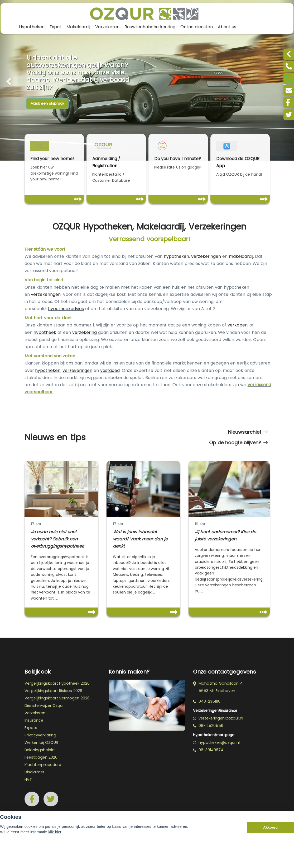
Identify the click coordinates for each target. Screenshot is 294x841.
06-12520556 (208, 725)
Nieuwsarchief (248, 432)
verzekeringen (206, 256)
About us (227, 27)
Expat (55, 27)
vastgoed (110, 370)
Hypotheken (32, 27)
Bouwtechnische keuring (149, 27)
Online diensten (196, 27)
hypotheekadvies (66, 309)
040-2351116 (206, 701)
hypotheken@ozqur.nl (216, 742)
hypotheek (44, 332)
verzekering (84, 332)
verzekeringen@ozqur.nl (218, 718)
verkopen (238, 325)
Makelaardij (78, 27)
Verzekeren (107, 27)
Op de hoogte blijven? (238, 442)
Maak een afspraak (48, 103)
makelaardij (241, 256)
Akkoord (270, 827)
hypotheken (176, 256)
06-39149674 (208, 750)
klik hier (54, 832)
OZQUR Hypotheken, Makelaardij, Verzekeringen (149, 226)
